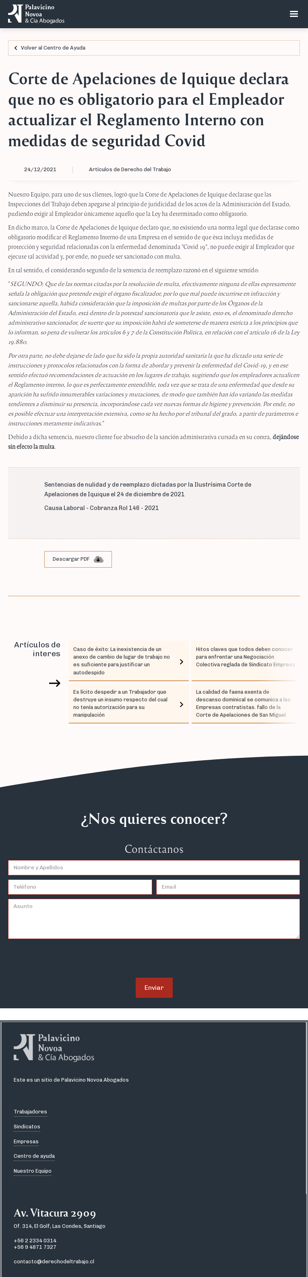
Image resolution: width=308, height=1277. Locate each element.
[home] (34, 14)
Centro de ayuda (34, 1156)
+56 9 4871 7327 (35, 1247)
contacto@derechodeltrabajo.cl (54, 1261)
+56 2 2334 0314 (35, 1241)
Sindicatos (27, 1127)
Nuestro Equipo (33, 1171)
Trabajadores (30, 1112)
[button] (294, 14)
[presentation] (69, 958)
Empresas (26, 1141)
